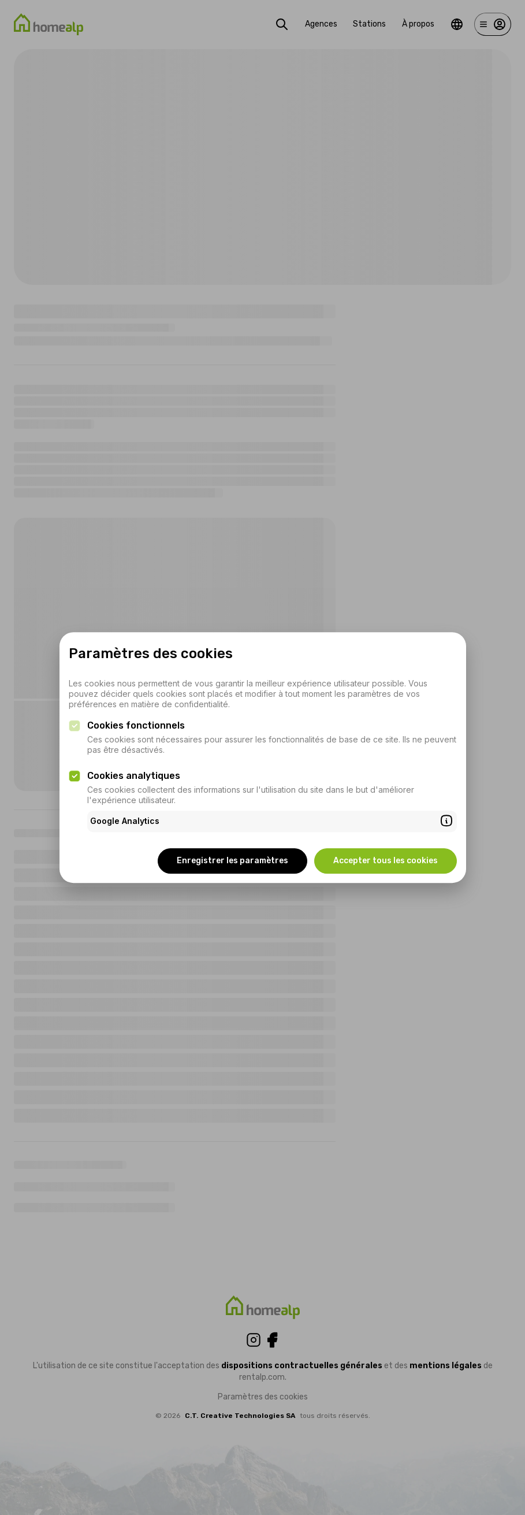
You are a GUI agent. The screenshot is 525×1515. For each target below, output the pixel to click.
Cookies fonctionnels (136, 725)
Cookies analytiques (133, 775)
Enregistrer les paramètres (232, 861)
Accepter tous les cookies (385, 861)
